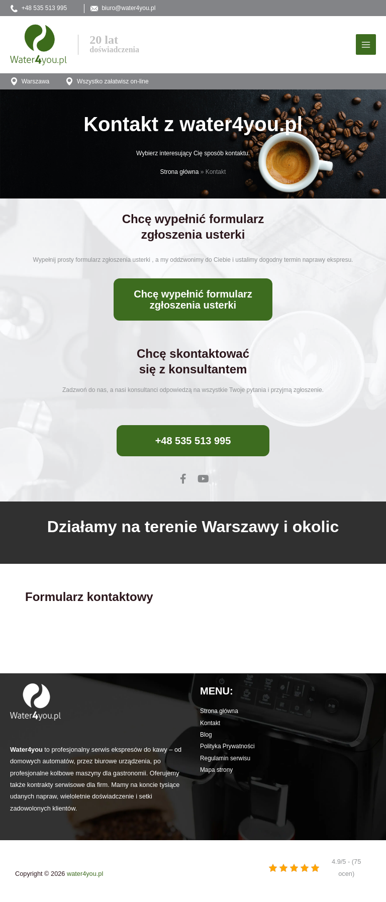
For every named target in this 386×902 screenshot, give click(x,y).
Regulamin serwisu (225, 760)
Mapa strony (216, 772)
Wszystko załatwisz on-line (108, 84)
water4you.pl (85, 876)
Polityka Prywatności (227, 748)
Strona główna (179, 174)
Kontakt (210, 725)
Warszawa (30, 84)
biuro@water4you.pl (135, 9)
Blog (206, 737)
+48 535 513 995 (38, 9)
